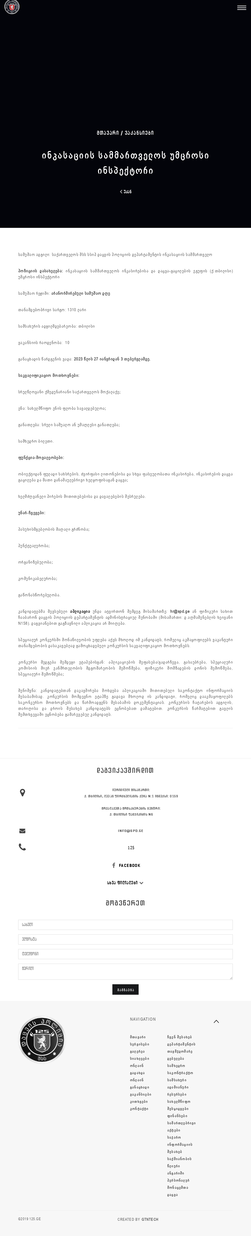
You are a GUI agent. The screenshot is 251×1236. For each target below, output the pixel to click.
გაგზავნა (125, 990)
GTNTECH (150, 1219)
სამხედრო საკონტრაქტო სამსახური (180, 1073)
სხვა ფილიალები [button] (125, 882)
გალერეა (137, 1051)
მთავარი (138, 1037)
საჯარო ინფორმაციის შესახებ (180, 1144)
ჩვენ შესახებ (179, 1037)
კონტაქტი (139, 1108)
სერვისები (139, 1044)
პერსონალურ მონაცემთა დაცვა (178, 1187)
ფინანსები (177, 1116)
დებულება (176, 1058)
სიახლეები (139, 1058)
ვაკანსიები (139, 133)
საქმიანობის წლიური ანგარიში (179, 1166)
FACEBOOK (126, 865)
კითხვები (139, 1101)
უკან (126, 191)
